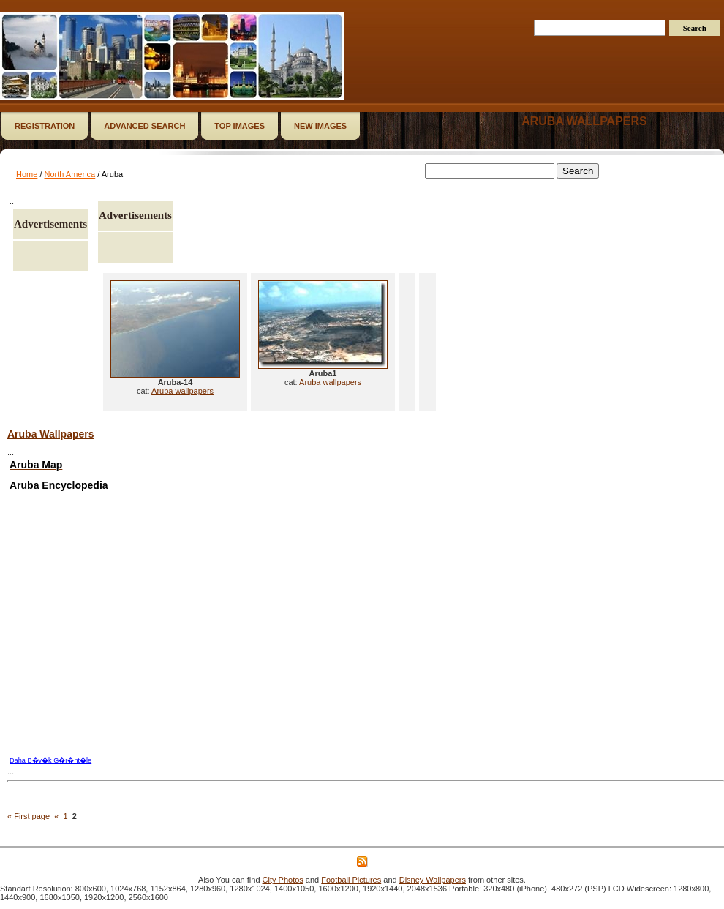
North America (70, 174)
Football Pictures (351, 879)
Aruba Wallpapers (50, 434)
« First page (28, 816)
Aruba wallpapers (584, 121)
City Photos (283, 879)
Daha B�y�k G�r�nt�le (50, 760)
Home (26, 174)
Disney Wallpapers (432, 879)
